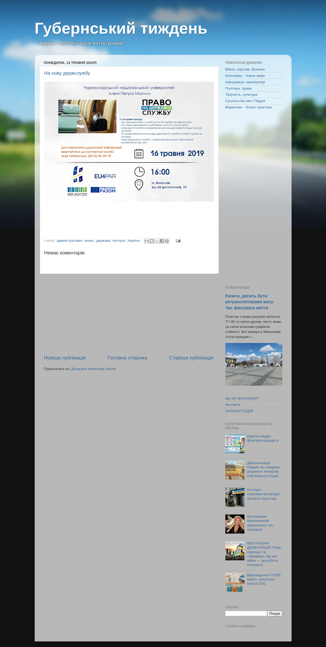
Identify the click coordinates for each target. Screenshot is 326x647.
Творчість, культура (241, 94)
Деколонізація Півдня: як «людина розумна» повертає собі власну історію (263, 469)
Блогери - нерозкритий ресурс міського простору (263, 494)
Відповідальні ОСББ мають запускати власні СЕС (264, 579)
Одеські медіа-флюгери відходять (263, 438)
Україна (133, 241)
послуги (118, 241)
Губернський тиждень (121, 28)
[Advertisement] (128, 314)
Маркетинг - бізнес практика (248, 107)
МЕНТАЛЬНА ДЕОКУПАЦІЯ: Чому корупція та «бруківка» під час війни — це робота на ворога (264, 554)
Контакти (232, 405)
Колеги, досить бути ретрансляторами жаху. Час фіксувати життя (249, 302)
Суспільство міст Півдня (245, 101)
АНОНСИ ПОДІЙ (239, 411)
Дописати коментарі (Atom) (93, 369)
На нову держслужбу (67, 73)
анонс (89, 241)
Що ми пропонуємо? (242, 398)
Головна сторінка (127, 357)
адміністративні (69, 241)
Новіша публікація (65, 357)
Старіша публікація (191, 357)
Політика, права (238, 88)
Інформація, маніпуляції (245, 82)
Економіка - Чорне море (245, 76)
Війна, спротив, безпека (245, 69)
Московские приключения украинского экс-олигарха (260, 522)
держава (103, 241)
